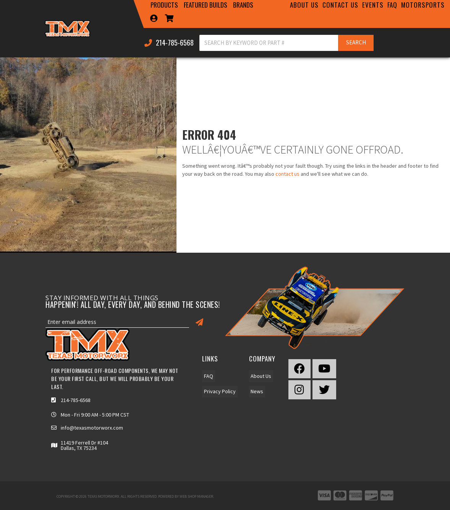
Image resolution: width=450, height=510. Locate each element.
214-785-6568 (76, 400)
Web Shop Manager (196, 496)
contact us (287, 173)
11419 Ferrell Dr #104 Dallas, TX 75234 (84, 445)
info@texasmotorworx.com (92, 427)
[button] (164, 5)
